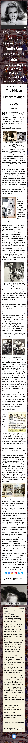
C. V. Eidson (20, 728)
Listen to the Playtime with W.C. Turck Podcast (14, 73)
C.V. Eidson (10, 577)
